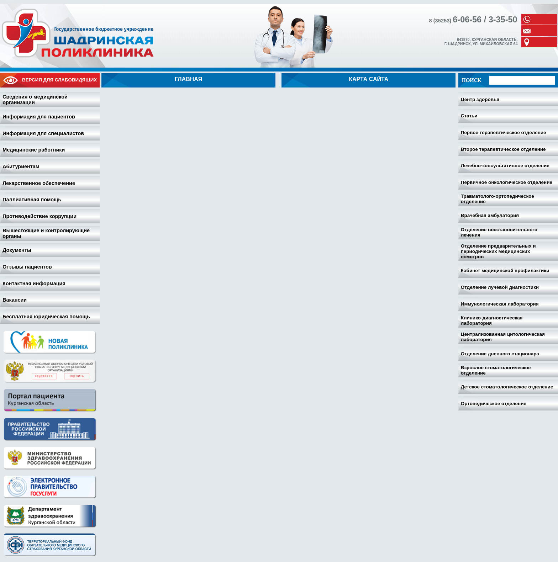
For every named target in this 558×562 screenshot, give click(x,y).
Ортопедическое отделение (493, 403)
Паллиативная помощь (31, 199)
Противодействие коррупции (39, 216)
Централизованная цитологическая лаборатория (503, 337)
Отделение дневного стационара (500, 353)
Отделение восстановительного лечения (499, 232)
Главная (188, 79)
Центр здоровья (480, 99)
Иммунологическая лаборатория (500, 304)
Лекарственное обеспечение (38, 183)
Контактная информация (33, 283)
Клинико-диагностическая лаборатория (492, 320)
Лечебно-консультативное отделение (505, 165)
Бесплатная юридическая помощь (46, 316)
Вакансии (14, 300)
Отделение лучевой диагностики (500, 287)
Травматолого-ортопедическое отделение (497, 198)
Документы (16, 250)
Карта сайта (368, 79)
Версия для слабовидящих (49, 80)
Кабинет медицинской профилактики (505, 270)
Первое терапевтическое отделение (503, 132)
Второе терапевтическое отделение (503, 149)
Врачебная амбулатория (490, 215)
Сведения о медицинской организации (35, 99)
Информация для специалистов (43, 133)
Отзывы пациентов (27, 267)
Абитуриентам (20, 166)
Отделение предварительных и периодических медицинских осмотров (498, 251)
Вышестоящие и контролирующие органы (46, 233)
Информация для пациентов (38, 117)
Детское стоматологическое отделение (507, 386)
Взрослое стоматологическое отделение (496, 370)
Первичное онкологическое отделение (506, 182)
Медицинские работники (33, 150)
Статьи (469, 115)
